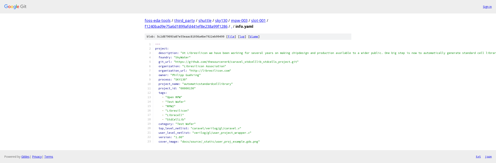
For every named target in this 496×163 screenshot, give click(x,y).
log (242, 36)
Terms (48, 157)
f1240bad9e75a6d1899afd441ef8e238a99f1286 (186, 26)
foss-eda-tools (158, 20)
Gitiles (25, 157)
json (488, 156)
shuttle (205, 20)
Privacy (37, 157)
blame (254, 36)
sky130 (221, 20)
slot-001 (258, 20)
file (231, 36)
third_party (184, 20)
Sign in (487, 7)
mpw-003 (239, 20)
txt (478, 156)
